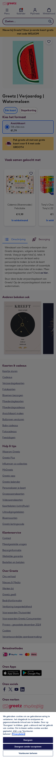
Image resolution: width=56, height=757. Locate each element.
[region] (28, 734)
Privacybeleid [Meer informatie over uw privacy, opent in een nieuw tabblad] (18, 734)
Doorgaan (28, 740)
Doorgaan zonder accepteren (28, 747)
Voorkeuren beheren (28, 753)
